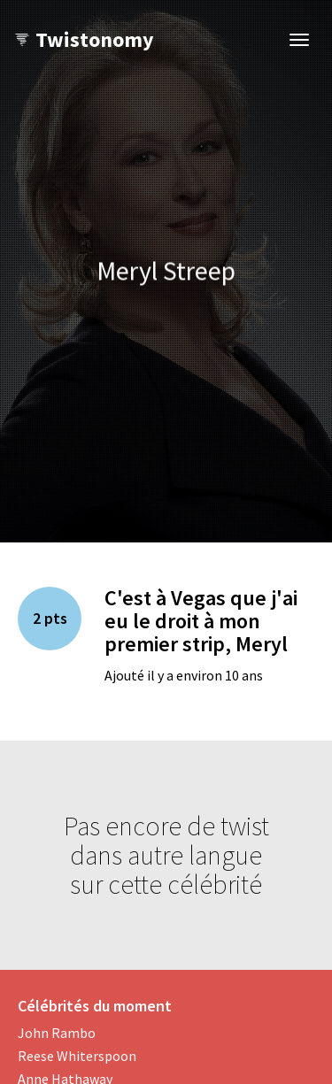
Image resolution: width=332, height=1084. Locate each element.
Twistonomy (83, 39)
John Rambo (57, 1033)
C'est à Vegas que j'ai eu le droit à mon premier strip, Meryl (200, 621)
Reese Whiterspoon (77, 1056)
